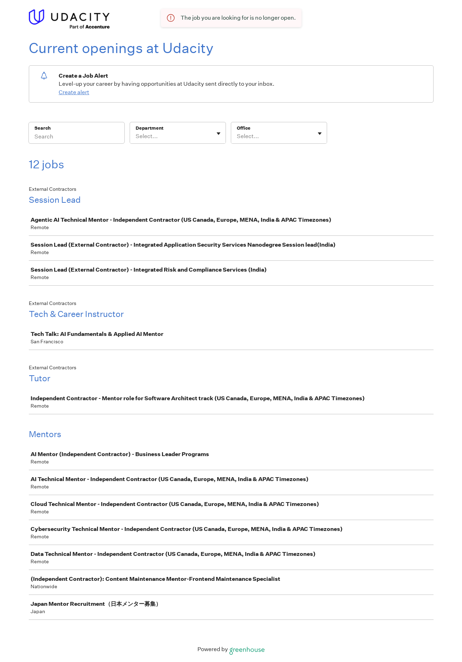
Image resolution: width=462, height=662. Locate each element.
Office (243, 128)
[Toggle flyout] (218, 133)
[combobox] (136, 136)
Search (42, 128)
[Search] (76, 137)
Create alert (74, 92)
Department (149, 128)
